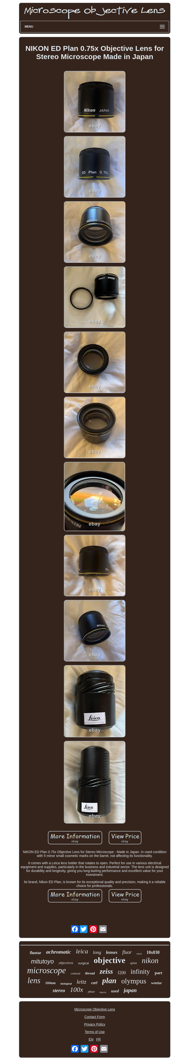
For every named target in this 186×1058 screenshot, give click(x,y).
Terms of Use (95, 1032)
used (115, 991)
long (97, 952)
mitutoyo (42, 961)
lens (34, 980)
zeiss (106, 971)
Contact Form (95, 1017)
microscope (46, 970)
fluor (127, 952)
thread (90, 973)
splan (133, 963)
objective (109, 960)
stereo (59, 990)
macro (103, 992)
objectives (66, 963)
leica (82, 951)
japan (130, 990)
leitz (81, 982)
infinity (140, 971)
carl (94, 983)
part (158, 973)
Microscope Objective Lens (94, 1009)
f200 (122, 972)
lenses (111, 952)
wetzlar (156, 983)
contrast (75, 973)
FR (98, 1039)
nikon (150, 960)
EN (91, 1039)
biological (66, 983)
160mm (50, 983)
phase (91, 991)
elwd (139, 953)
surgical (83, 963)
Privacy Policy (94, 1024)
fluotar (35, 953)
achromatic (58, 952)
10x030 (153, 952)
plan (109, 980)
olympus (133, 981)
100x (76, 989)
